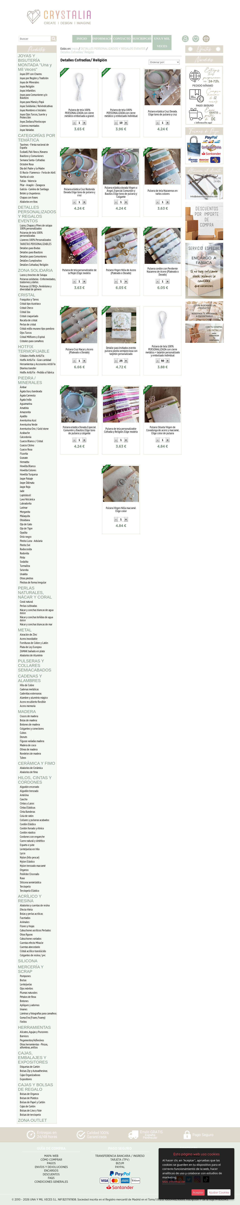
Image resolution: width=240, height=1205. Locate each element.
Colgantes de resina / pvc (33, 955)
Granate (24, 458)
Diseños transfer (28, 368)
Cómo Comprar (51, 1159)
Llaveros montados (29, 125)
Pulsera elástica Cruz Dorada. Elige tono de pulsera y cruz (162, 112)
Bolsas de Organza (29, 1094)
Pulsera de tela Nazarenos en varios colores (163, 192)
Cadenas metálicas (29, 689)
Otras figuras (26, 934)
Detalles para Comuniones (33, 256)
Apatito (23, 416)
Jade (22, 491)
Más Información (173, 1181)
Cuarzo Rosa (26, 449)
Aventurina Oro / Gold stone (34, 428)
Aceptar (198, 1192)
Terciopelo (25, 886)
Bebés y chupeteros (30, 193)
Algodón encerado (29, 787)
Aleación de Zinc (28, 634)
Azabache (25, 433)
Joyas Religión (27, 86)
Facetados (25, 918)
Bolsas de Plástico (29, 1098)
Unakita (23, 574)
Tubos (23, 757)
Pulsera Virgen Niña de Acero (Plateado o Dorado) (121, 271)
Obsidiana (25, 520)
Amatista (24, 408)
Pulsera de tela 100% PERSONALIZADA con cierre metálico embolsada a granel (79, 113)
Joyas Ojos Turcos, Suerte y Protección (33, 115)
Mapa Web (51, 1156)
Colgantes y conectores (32, 728)
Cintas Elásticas (27, 807)
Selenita (24, 570)
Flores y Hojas (27, 926)
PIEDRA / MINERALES (30, 380)
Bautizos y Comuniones (32, 156)
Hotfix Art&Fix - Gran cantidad (35, 360)
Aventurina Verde (28, 424)
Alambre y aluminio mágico (34, 697)
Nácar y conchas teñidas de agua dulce (36, 618)
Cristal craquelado (29, 316)
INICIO (82, 38)
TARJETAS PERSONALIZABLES (35, 244)
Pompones (25, 976)
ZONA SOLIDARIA (35, 270)
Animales (24, 922)
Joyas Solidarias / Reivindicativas (36, 106)
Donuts (23, 737)
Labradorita (25, 503)
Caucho (23, 799)
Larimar (23, 507)
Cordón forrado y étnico (32, 828)
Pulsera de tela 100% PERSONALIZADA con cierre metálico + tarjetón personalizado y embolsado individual (163, 350)
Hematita (24, 462)
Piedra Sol (25, 545)
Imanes (23, 1009)
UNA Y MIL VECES (162, 42)
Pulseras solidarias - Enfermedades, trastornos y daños (38, 280)
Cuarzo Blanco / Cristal (31, 441)
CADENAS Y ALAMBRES (30, 678)
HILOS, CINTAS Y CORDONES (34, 780)
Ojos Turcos (26, 332)
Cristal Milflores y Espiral (32, 337)
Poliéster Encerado (29, 874)
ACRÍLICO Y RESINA (29, 898)
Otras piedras (26, 578)
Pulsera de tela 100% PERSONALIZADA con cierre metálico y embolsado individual (121, 113)
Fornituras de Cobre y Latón (34, 643)
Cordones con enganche (32, 836)
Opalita (23, 532)
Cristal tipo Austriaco (30, 303)
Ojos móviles (26, 988)
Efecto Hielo (26, 909)
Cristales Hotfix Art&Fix (32, 356)
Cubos (23, 733)
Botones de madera (30, 724)
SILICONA (27, 961)
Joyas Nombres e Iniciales (33, 110)
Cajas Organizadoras (30, 1075)
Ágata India (25, 399)
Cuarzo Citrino (27, 445)
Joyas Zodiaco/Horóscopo (33, 121)
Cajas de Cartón (27, 1106)
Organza (24, 870)
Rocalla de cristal (28, 320)
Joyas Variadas (27, 130)
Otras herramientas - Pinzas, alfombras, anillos (34, 1045)
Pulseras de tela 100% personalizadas (31, 234)
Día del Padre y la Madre (32, 168)
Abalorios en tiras (28, 201)
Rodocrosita (26, 549)
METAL (25, 630)
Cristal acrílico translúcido (33, 951)
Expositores (26, 1079)
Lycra (22, 853)
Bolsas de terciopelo (30, 1114)
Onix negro (25, 536)
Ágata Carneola (27, 395)
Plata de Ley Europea (30, 647)
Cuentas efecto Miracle (31, 943)
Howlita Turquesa (29, 474)
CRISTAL (26, 295)
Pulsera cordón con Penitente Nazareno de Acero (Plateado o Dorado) (163, 271)
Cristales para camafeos (32, 341)
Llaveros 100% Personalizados (35, 240)
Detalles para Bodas (30, 248)
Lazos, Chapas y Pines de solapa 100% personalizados (36, 226)
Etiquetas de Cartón (30, 1066)
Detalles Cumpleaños (31, 260)
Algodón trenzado (29, 791)
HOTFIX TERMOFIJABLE (33, 349)
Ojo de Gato (26, 524)
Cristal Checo (26, 308)
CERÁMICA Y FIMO (36, 763)
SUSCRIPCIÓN (141, 38)
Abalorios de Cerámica (31, 768)
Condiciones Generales (51, 1181)
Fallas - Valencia (28, 181)
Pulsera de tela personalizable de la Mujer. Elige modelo (79, 271)
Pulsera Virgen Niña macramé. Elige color (121, 509)
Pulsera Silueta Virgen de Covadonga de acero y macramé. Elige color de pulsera (162, 430)
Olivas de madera (28, 749)
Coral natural (26, 601)
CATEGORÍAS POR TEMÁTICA (36, 137)
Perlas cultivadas (28, 606)
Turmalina (25, 566)
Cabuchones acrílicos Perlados (35, 930)
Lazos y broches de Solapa (33, 275)
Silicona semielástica (30, 882)
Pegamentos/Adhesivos (32, 1040)
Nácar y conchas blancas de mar (36, 624)
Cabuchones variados (30, 938)
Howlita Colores (28, 470)
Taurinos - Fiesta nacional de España (34, 146)
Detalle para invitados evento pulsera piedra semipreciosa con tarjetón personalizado (121, 351)
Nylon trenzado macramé (33, 865)
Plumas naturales (28, 992)
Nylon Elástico (27, 861)
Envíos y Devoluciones (51, 1167)
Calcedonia (25, 437)
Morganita (25, 512)
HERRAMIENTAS (34, 1027)
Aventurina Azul (28, 420)
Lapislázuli (25, 495)
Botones (24, 1001)
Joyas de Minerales (29, 82)
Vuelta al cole (27, 176)
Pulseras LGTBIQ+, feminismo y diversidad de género (35, 287)
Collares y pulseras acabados (34, 820)
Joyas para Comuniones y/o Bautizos (33, 96)
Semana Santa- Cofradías (32, 160)
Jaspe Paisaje (26, 478)
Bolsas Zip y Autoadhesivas (33, 1071)
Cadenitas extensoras (30, 693)
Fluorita (24, 453)
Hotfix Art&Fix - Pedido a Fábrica (37, 372)
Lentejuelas (26, 984)
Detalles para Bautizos (31, 252)
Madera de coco (28, 745)
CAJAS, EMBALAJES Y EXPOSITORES (33, 1057)
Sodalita (24, 561)
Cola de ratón (27, 816)
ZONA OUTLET (32, 1120)
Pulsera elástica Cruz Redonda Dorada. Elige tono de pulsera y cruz (79, 192)
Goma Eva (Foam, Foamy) (32, 1017)
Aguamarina (26, 404)
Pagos (51, 1163)
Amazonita (25, 412)
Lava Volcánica (27, 499)
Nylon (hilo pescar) (29, 857)
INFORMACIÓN (101, 38)
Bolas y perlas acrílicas (31, 913)
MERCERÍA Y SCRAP (31, 969)
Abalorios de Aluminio (31, 655)
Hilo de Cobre (27, 685)
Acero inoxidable (28, 638)
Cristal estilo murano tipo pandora (37, 328)
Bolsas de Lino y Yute (31, 1110)
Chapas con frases (29, 197)
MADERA (27, 711)
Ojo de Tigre (26, 528)
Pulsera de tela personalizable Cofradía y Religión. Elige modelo (121, 430)
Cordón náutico (27, 832)
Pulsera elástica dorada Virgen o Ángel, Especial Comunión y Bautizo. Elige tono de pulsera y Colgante (121, 192)
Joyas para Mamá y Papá (32, 102)
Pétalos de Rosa (28, 997)
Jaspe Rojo (25, 487)
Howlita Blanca (27, 466)
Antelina (24, 795)
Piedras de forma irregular (33, 582)
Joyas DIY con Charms (31, 74)
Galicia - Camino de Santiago (34, 189)
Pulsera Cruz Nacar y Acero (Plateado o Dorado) (79, 350)
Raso (22, 878)
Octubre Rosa (27, 164)
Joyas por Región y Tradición (34, 78)
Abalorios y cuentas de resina (35, 905)
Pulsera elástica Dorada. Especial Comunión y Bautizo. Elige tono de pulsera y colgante (79, 430)
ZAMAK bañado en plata (32, 651)
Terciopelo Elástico (29, 890)
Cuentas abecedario (30, 947)
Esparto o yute (27, 845)
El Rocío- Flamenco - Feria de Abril (37, 172)
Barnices (24, 1036)
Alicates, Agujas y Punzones (34, 1032)
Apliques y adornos (29, 1005)
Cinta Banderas (27, 811)
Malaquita (25, 516)
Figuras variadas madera (32, 741)
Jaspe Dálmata (27, 482)
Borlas (23, 980)
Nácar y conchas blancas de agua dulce (36, 611)
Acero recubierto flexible (33, 702)
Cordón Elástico (28, 824)
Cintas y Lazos (27, 803)
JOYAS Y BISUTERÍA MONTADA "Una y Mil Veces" (35, 62)
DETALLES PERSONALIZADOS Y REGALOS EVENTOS (37, 214)
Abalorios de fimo (29, 772)
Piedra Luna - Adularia (31, 541)
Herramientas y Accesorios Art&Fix (38, 364)
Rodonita (24, 553)
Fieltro (23, 1021)
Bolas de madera (28, 720)
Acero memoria (27, 706)
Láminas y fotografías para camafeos (38, 1013)
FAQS (51, 1178)
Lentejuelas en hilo (30, 849)
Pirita (22, 557)
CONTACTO (122, 38)
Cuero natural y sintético (32, 841)
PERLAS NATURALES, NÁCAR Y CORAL (35, 592)
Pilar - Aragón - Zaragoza (32, 185)
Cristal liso (25, 312)
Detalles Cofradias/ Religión (34, 264)
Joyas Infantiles (27, 90)
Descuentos (51, 1174)
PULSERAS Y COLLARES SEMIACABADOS (34, 665)
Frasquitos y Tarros (29, 299)
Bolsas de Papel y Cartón (32, 1102)
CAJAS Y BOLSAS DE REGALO (35, 1087)
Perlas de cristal (28, 324)
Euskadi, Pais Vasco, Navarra (34, 152)
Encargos (51, 1170)
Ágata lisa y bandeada (31, 391)
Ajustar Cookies (219, 1192)
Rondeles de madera (30, 753)
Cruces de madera (29, 716)
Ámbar (23, 387)
